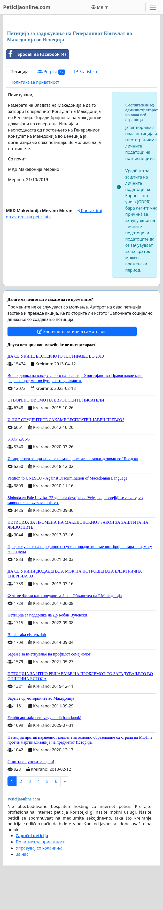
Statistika (85, 71)
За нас (22, 854)
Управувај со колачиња (39, 848)
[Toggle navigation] (152, 7)
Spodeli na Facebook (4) (36, 54)
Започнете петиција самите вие (71, 331)
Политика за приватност (34, 82)
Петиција (19, 71)
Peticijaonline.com (27, 7)
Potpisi (51, 72)
